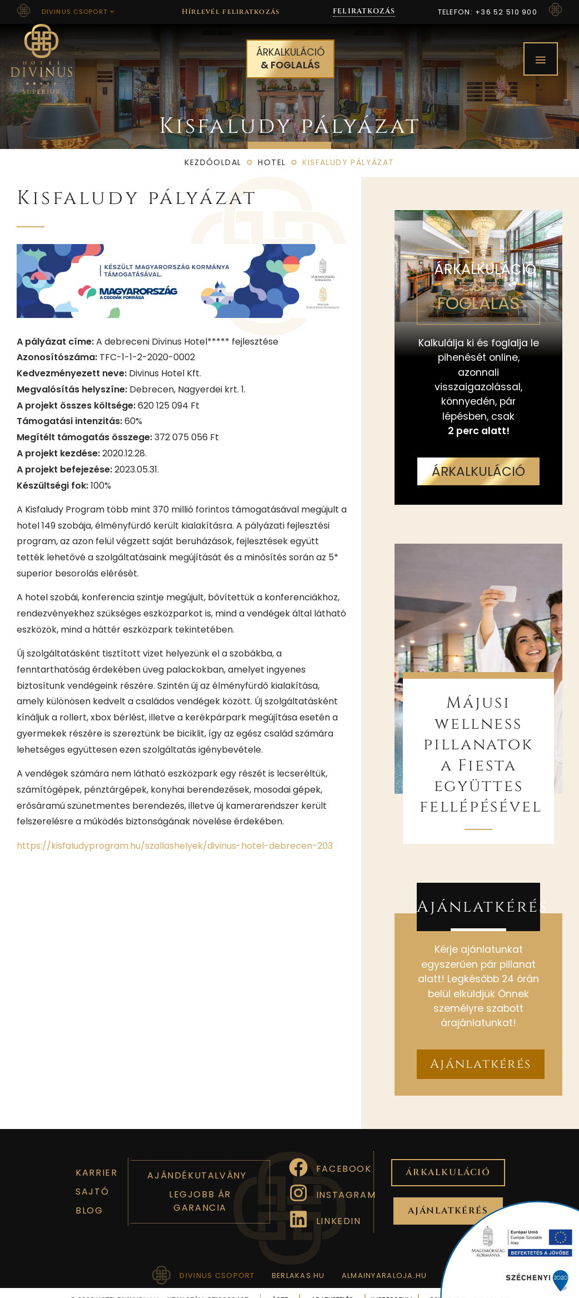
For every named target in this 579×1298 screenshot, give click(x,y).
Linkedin (338, 1206)
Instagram (346, 1179)
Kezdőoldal (212, 147)
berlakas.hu (298, 1260)
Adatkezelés (333, 1285)
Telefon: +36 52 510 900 (487, 12)
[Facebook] (298, 1152)
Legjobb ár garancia (200, 1186)
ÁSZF (280, 1285)
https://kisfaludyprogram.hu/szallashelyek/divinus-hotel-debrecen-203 (175, 830)
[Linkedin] (298, 1204)
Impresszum (392, 1285)
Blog (89, 1195)
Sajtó (92, 1176)
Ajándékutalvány (196, 1160)
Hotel (272, 147)
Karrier (96, 1157)
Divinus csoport (78, 11)
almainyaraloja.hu (384, 1260)
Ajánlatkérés (482, 892)
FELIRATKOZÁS (364, 11)
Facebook (344, 1154)
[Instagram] (298, 1178)
